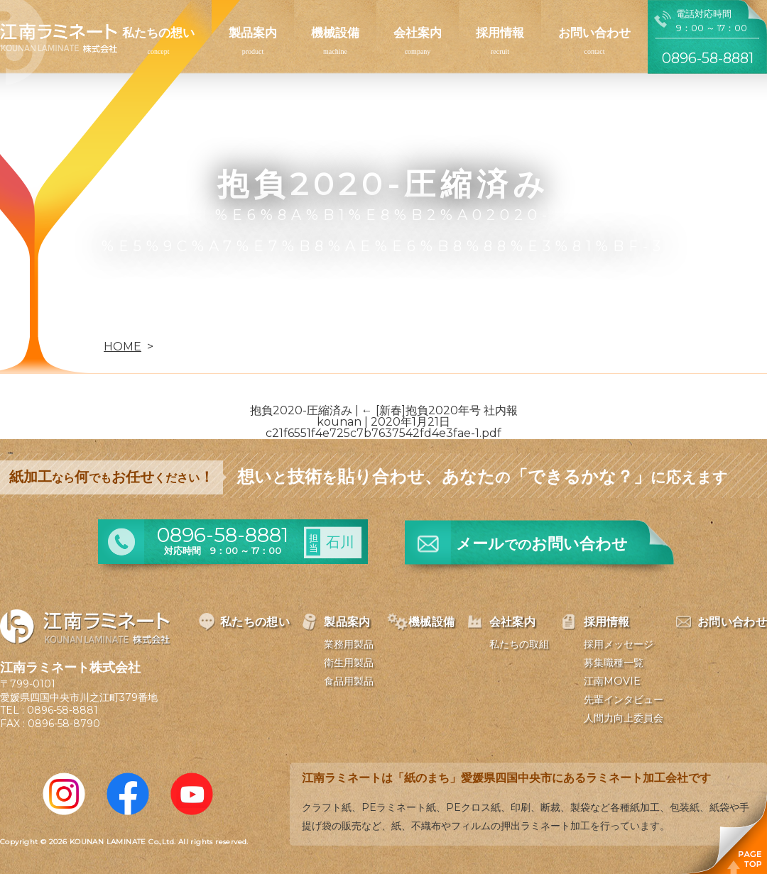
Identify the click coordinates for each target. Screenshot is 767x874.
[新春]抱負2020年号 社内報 (439, 410)
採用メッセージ (618, 644)
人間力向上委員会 (623, 718)
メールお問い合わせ (542, 543)
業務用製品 (349, 644)
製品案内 (253, 33)
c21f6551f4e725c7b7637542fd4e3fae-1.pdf (383, 433)
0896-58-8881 (62, 710)
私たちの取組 (519, 644)
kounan (339, 421)
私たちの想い (158, 33)
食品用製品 (349, 681)
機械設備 (335, 33)
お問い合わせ (594, 33)
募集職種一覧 (613, 662)
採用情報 (500, 33)
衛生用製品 (349, 662)
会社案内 (417, 33)
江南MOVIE (612, 681)
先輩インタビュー (623, 699)
